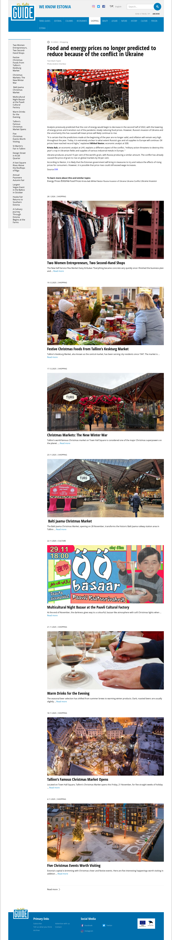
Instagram (89, 931)
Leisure (115, 20)
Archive (156, 14)
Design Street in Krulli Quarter (19, 156)
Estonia (42, 28)
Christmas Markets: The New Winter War (19, 79)
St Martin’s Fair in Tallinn (19, 147)
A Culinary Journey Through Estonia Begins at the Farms (19, 216)
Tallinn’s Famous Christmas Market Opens (19, 125)
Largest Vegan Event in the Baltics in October (19, 188)
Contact (58, 927)
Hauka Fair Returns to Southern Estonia (18, 200)
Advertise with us (62, 923)
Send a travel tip (142, 14)
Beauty (105, 20)
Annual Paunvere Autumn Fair (18, 178)
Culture (144, 20)
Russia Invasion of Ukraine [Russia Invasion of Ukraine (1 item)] (114, 181)
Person (154, 20)
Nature (124, 20)
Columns (69, 20)
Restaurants (82, 20)
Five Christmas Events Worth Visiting (19, 137)
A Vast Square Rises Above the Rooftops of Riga (19, 166)
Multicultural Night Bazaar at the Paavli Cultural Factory (19, 102)
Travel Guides (44, 20)
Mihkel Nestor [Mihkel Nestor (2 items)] (97, 181)
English (118, 6)
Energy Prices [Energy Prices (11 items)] (53, 181)
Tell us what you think (42, 927)
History (134, 20)
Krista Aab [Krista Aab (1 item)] (86, 181)
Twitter (109, 925)
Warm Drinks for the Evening (19, 114)
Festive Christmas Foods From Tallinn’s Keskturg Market (18, 64)
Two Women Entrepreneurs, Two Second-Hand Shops (20, 49)
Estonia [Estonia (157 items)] (65, 181)
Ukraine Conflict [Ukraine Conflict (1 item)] (134, 181)
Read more (52, 889)
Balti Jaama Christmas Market (18, 90)
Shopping (95, 20)
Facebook (88, 925)
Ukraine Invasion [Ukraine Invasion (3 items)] (149, 181)
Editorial (58, 20)
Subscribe (37, 923)
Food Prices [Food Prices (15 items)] (75, 180)
